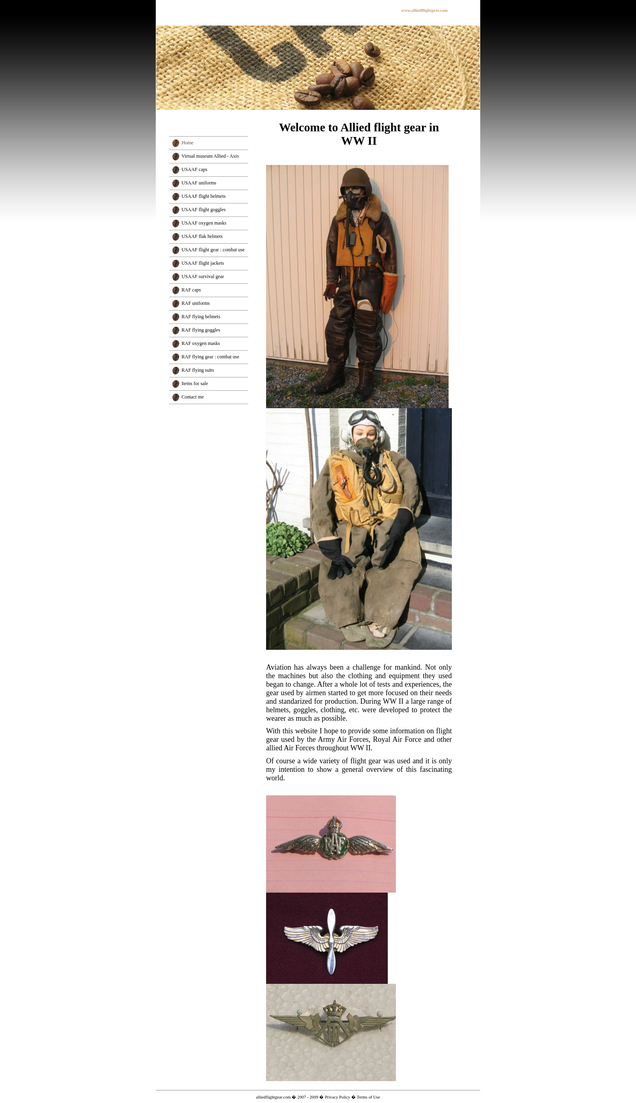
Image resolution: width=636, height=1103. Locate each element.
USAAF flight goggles (204, 209)
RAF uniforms (196, 303)
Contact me (193, 397)
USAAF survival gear (203, 276)
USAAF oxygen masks (204, 223)
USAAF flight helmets (204, 196)
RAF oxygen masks (201, 343)
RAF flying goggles (201, 330)
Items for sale (195, 383)
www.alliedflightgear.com (424, 10)
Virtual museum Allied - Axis (209, 156)
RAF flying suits (198, 370)
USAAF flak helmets (202, 236)
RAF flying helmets (201, 316)
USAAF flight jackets (203, 263)
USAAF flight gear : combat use (213, 250)
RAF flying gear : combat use (210, 357)
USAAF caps (195, 169)
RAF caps (191, 290)
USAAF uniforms (199, 183)
